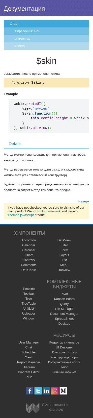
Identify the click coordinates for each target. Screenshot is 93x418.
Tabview (64, 270)
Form (64, 251)
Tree (29, 299)
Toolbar (28, 294)
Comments (28, 266)
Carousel (28, 251)
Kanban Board (64, 299)
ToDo (28, 378)
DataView (64, 241)
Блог (64, 368)
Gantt (29, 358)
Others (20, 46)
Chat (28, 348)
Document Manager (64, 314)
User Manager (29, 343)
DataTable (28, 270)
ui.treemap (22, 38)
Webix (32, 408)
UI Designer (64, 348)
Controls (28, 261)
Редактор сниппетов (64, 343)
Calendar (28, 246)
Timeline (29, 289)
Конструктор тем (64, 353)
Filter (64, 246)
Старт (14, 23)
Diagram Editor (28, 373)
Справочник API (27, 31)
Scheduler (28, 353)
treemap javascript (20, 216)
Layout (64, 256)
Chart (29, 256)
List (64, 261)
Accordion (29, 241)
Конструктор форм (64, 358)
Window (28, 319)
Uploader (28, 314)
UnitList (28, 309)
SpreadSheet (64, 319)
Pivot (64, 294)
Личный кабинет (64, 373)
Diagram (29, 368)
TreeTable (29, 304)
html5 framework (49, 212)
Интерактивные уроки (64, 363)
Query (64, 304)
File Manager (64, 309)
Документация (24, 8)
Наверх (83, 202)
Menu (64, 266)
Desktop (64, 324)
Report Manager (28, 363)
